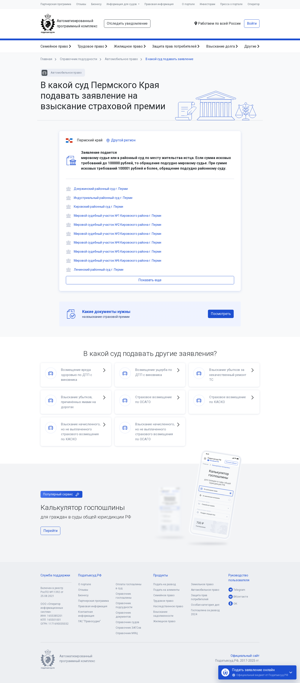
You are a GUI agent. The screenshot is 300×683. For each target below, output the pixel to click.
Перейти (50, 531)
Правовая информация (159, 4)
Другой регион (120, 140)
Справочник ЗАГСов (128, 627)
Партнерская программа (56, 4)
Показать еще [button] (149, 280)
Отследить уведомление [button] (127, 23)
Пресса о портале (231, 4)
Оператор (253, 4)
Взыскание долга (222, 46)
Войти (252, 23)
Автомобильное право (205, 589)
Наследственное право (168, 606)
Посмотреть (221, 314)
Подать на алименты (166, 589)
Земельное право (202, 584)
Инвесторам (207, 4)
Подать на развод (164, 584)
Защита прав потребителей (176, 46)
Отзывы (81, 4)
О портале (188, 4)
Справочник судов (127, 622)
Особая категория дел (205, 604)
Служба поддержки (55, 575)
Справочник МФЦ (127, 633)
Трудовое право (92, 46)
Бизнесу (96, 4)
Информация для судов (122, 4)
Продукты (160, 575)
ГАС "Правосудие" (89, 621)
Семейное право (56, 46)
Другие (251, 46)
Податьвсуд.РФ (90, 575)
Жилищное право (130, 46)
